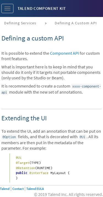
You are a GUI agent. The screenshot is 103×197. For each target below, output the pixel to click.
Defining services (20, 23)
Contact (18, 189)
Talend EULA (35, 189)
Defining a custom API (76, 23)
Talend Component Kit (42, 8)
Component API (64, 53)
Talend (5, 189)
